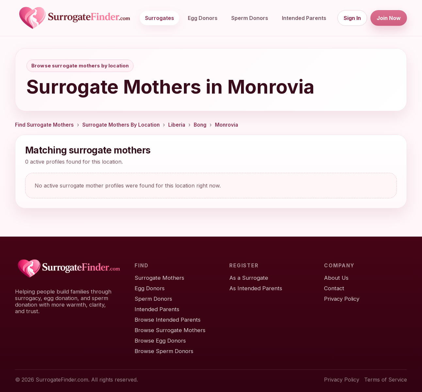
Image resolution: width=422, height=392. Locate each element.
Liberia (176, 125)
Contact (334, 288)
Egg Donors (203, 18)
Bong (200, 125)
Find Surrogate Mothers (44, 125)
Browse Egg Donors (160, 340)
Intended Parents (304, 18)
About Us (336, 278)
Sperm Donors (249, 18)
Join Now (389, 18)
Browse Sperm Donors (164, 351)
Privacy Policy (341, 298)
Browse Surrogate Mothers (170, 330)
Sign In (352, 18)
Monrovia (226, 125)
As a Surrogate (248, 278)
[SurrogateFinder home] (74, 18)
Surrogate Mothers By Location (121, 125)
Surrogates (159, 18)
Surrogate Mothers (159, 278)
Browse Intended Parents (168, 319)
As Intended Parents (255, 288)
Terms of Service (385, 379)
